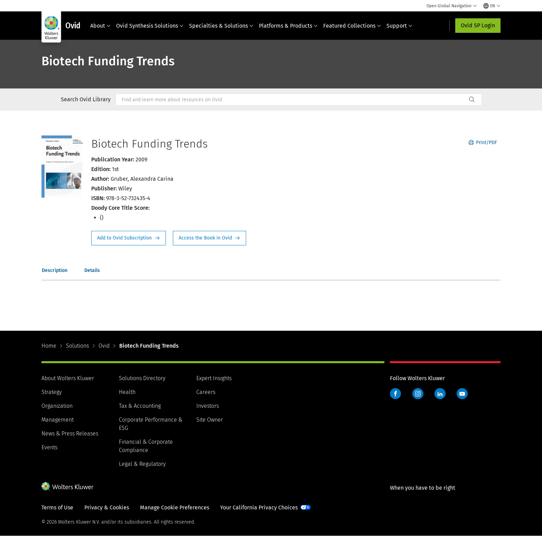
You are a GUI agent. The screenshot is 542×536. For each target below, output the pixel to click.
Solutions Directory (142, 378)
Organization (57, 406)
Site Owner (209, 419)
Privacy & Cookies (106, 507)
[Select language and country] (492, 5)
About (100, 25)
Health (127, 392)
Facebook (395, 393)
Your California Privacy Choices (259, 507)
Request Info (129, 238)
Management (57, 419)
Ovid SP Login (478, 25)
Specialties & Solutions (221, 25)
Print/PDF (483, 142)
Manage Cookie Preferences (174, 507)
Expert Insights (214, 378)
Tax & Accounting (140, 406)
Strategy (51, 392)
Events (49, 447)
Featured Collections (352, 25)
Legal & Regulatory (142, 464)
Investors (207, 406)
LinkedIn (440, 393)
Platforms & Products (288, 25)
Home (48, 345)
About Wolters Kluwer (67, 378)
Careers (205, 392)
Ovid (104, 345)
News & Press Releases (69, 433)
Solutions (77, 345)
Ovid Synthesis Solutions (150, 25)
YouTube (462, 393)
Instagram (417, 393)
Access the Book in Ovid (209, 238)
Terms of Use (57, 507)
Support (399, 25)
